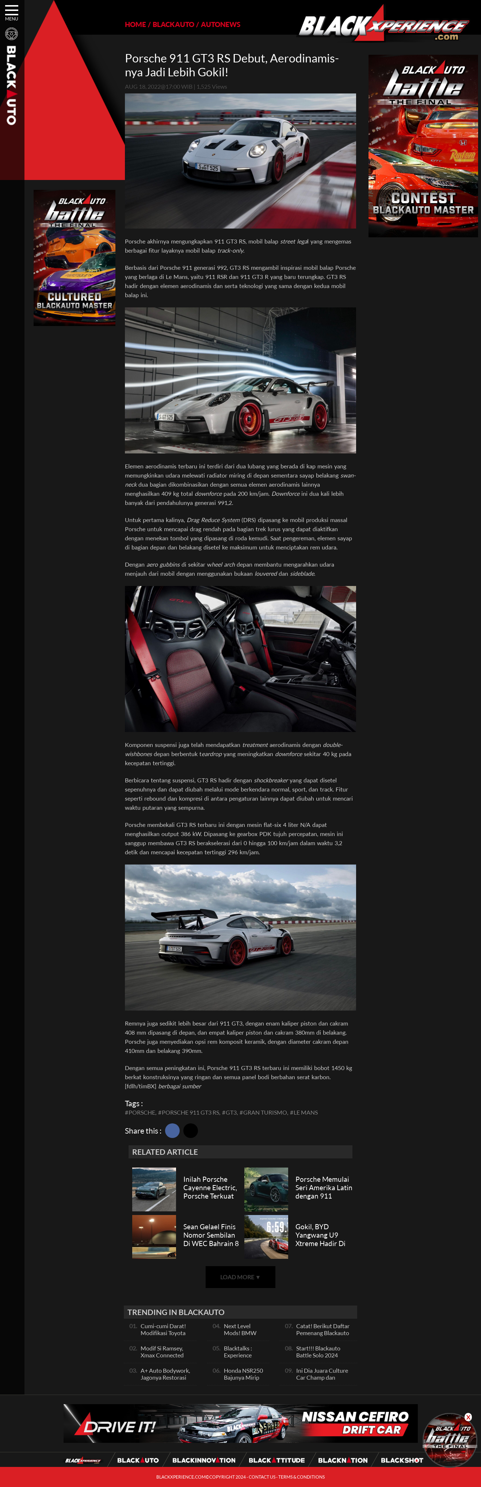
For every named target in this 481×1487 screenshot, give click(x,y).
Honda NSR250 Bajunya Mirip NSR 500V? (243, 1377)
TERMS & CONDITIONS (301, 1477)
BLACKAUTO (173, 24)
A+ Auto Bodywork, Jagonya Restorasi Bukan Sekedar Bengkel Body (165, 1381)
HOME (135, 24)
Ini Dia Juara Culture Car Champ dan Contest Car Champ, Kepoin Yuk (322, 1381)
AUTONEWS (220, 24)
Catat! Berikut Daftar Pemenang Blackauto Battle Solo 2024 (323, 1332)
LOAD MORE (240, 1276)
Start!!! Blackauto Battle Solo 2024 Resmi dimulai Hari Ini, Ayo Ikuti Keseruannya (324, 1358)
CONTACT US (262, 1477)
